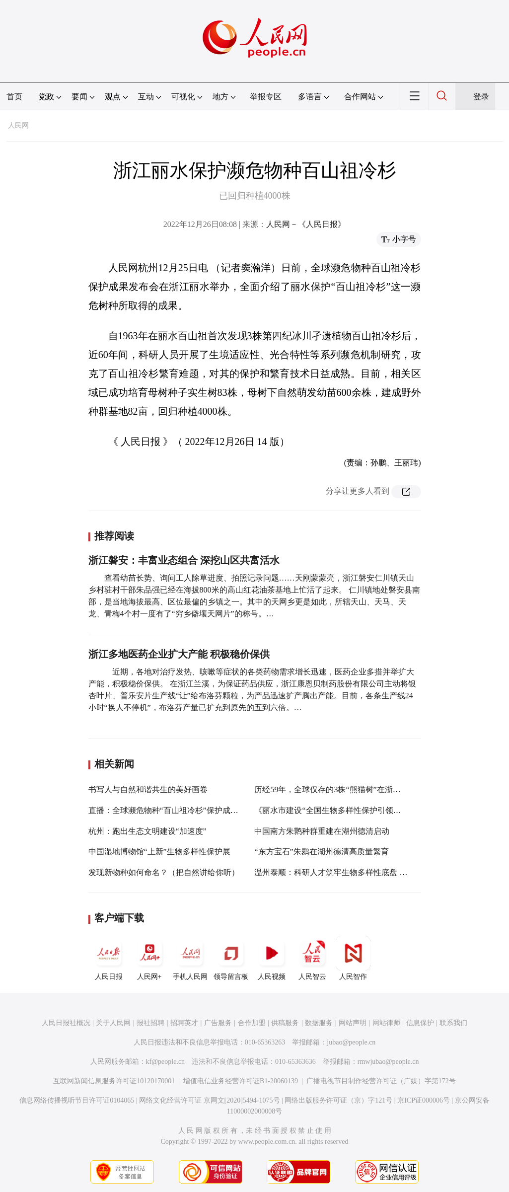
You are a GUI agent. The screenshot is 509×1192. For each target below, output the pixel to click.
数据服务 (319, 1023)
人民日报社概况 (66, 1023)
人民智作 (353, 958)
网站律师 (386, 1023)
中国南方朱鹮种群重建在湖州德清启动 (321, 831)
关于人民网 (113, 1023)
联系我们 (453, 1023)
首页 (14, 96)
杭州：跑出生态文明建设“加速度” (147, 831)
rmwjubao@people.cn (388, 1061)
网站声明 (352, 1023)
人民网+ (149, 958)
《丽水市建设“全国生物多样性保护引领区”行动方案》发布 (357, 810)
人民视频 (271, 958)
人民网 (18, 125)
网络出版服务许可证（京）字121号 (338, 1100)
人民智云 (312, 958)
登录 (481, 96)
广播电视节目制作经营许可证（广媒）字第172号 (381, 1081)
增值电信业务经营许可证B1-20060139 (240, 1081)
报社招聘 (150, 1023)
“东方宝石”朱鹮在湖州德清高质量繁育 (321, 851)
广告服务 (218, 1023)
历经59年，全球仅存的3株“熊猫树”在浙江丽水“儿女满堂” (354, 789)
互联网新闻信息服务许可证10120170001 (114, 1081)
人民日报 (108, 958)
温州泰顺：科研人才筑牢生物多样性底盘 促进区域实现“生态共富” (370, 872)
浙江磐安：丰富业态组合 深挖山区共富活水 (184, 560)
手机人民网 (190, 958)
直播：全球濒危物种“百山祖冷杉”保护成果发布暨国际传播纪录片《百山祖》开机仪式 (238, 810)
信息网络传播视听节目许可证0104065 (76, 1100)
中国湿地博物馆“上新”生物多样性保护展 (159, 851)
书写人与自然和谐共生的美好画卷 (148, 789)
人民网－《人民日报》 (306, 224)
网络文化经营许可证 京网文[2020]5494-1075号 (209, 1100)
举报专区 (266, 96)
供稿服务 (285, 1023)
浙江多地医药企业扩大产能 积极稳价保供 (179, 654)
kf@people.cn (165, 1061)
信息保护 (420, 1023)
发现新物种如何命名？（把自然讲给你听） (163, 872)
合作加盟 (252, 1023)
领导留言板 (231, 958)
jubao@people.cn (351, 1042)
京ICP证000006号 (423, 1100)
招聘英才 (184, 1023)
